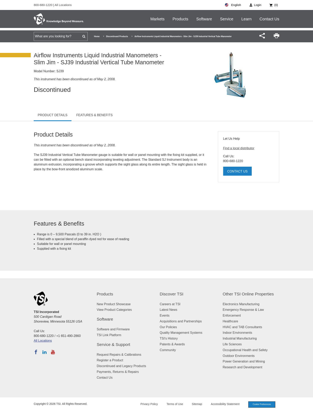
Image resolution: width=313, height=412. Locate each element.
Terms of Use (173, 404)
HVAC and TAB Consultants (242, 327)
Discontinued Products (117, 36)
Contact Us (269, 19)
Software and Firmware (113, 329)
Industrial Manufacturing (240, 338)
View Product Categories (114, 309)
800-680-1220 (43, 5)
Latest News (168, 309)
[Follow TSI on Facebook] (36, 352)
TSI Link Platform (109, 335)
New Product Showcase (114, 304)
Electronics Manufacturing (241, 304)
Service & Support (113, 344)
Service (226, 19)
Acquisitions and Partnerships (181, 321)
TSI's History (169, 338)
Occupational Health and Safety (245, 350)
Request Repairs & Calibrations (119, 354)
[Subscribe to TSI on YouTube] (53, 352)
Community (168, 350)
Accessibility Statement (223, 404)
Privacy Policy (147, 404)
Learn (246, 19)
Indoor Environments (237, 332)
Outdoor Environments (239, 356)
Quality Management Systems (181, 332)
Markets (157, 19)
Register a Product (110, 360)
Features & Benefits (94, 115)
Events (164, 315)
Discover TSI (171, 294)
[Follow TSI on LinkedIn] (44, 352)
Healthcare (230, 321)
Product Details (52, 115)
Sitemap (195, 404)
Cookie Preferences (260, 404)
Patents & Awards (172, 344)
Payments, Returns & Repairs (118, 371)
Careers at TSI (170, 304)
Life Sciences (232, 344)
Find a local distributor (239, 148)
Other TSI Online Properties (248, 294)
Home (97, 36)
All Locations (63, 5)
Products (180, 19)
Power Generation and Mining (244, 361)
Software (204, 19)
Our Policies (168, 327)
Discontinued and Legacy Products (121, 366)
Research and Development (242, 367)
